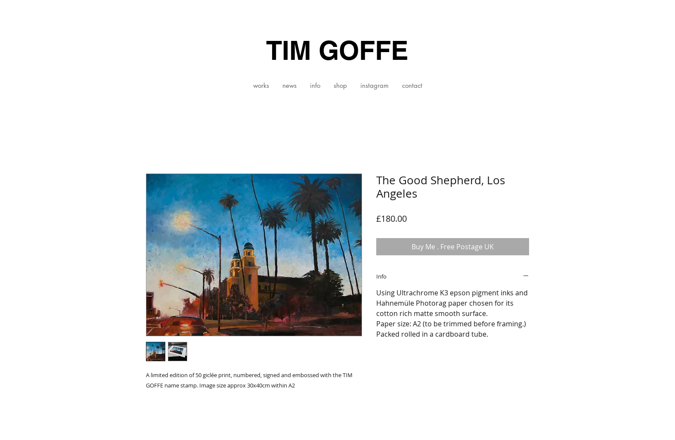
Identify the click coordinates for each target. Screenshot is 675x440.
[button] (261, 85)
